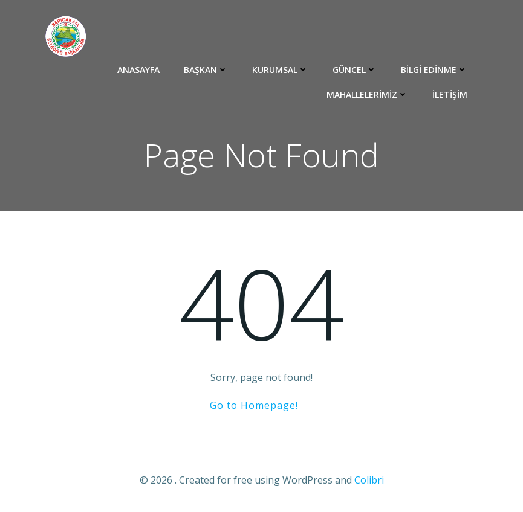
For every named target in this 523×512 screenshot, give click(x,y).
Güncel (355, 69)
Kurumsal (280, 69)
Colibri (369, 480)
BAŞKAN (206, 69)
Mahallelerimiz (367, 94)
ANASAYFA (138, 69)
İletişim (449, 94)
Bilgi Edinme (434, 69)
